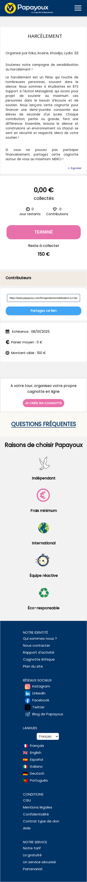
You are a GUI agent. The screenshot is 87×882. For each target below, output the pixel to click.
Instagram (41, 686)
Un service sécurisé (39, 862)
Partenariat (33, 868)
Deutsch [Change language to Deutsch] (37, 773)
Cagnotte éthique (39, 659)
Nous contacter (36, 645)
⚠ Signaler (74, 168)
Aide (27, 828)
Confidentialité (36, 814)
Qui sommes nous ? (40, 638)
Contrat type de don (41, 821)
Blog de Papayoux (47, 714)
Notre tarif (32, 848)
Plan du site (33, 666)
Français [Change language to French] (37, 745)
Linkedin (38, 693)
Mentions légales (37, 807)
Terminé (44, 232)
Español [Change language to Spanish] (36, 759)
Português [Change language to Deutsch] (39, 780)
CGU (27, 800)
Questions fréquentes (43, 424)
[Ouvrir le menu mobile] (77, 8)
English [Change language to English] (35, 752)
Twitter (38, 707)
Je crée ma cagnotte (43, 403)
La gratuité (32, 855)
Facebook (40, 700)
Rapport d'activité (38, 652)
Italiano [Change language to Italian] (36, 766)
